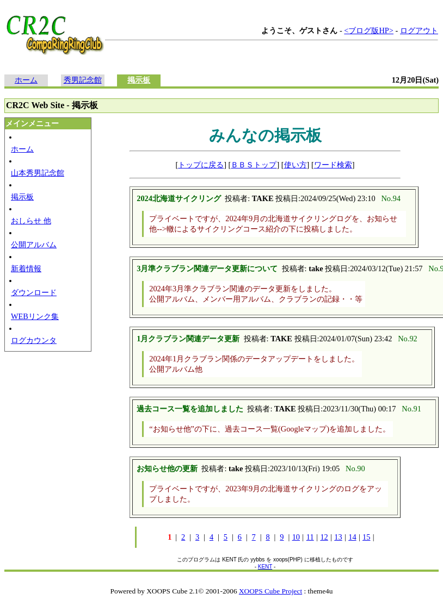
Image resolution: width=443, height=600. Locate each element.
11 (310, 537)
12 (324, 537)
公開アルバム (34, 244)
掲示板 (138, 80)
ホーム (26, 80)
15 (366, 537)
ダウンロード (34, 292)
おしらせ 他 (31, 220)
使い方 (295, 164)
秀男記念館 (83, 80)
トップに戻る (201, 164)
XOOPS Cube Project (270, 591)
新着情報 (26, 268)
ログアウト (419, 30)
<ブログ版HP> (368, 30)
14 (352, 537)
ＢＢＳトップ (253, 164)
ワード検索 (333, 164)
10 (296, 537)
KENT (265, 567)
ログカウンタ (34, 340)
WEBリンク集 (35, 316)
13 (338, 537)
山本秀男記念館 (37, 172)
